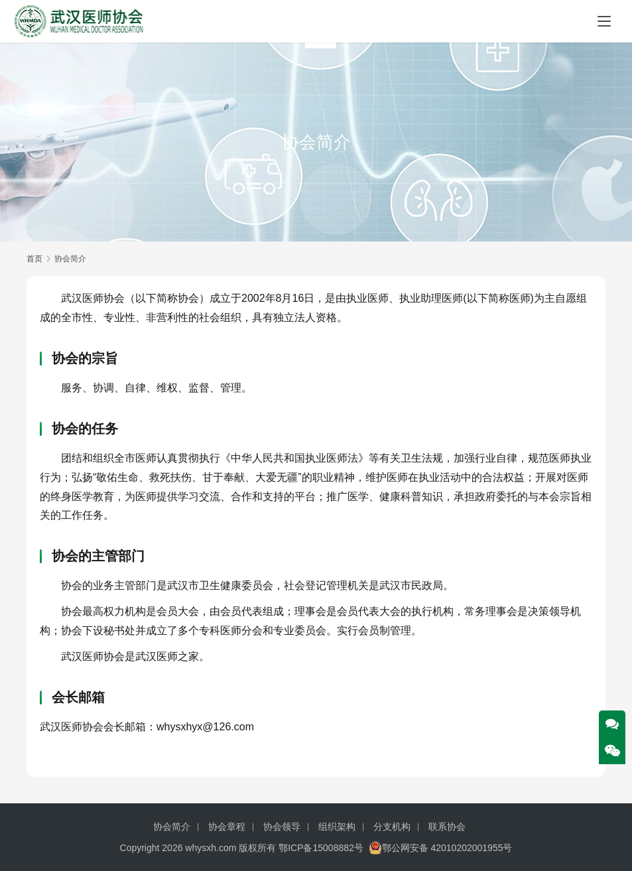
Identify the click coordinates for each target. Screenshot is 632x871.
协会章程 (226, 826)
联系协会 (447, 826)
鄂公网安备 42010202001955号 (441, 847)
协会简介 (171, 826)
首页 (34, 258)
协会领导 (281, 826)
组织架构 (336, 826)
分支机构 (392, 826)
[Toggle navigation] (604, 21)
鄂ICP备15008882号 (321, 847)
